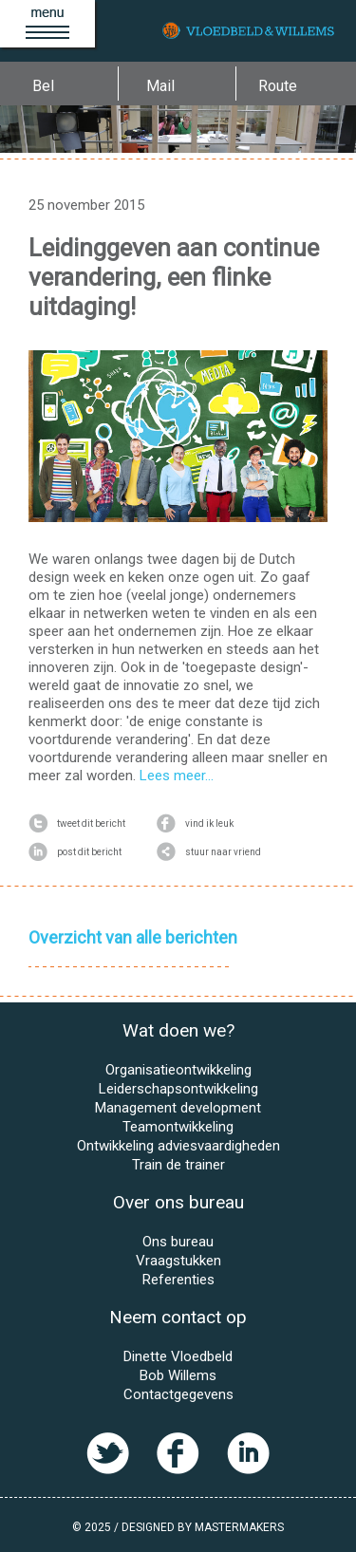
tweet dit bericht (76, 823)
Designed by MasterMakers (203, 1527)
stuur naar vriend (209, 852)
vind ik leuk (195, 823)
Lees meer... (177, 775)
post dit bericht (75, 852)
